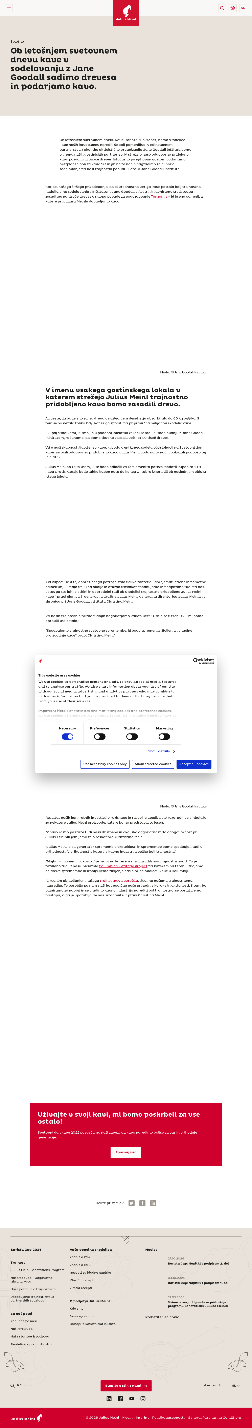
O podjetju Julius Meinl (90, 1301)
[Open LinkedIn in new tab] (109, 1398)
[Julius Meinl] (126, 13)
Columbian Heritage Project (123, 866)
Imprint (142, 1418)
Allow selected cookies (153, 764)
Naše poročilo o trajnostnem (33, 1289)
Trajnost (17, 1263)
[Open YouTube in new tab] (131, 1398)
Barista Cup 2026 (26, 1250)
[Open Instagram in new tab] (143, 1398)
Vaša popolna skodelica (91, 1250)
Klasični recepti (82, 1280)
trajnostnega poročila (119, 881)
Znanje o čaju (80, 1265)
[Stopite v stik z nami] (126, 1385)
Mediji (127, 1418)
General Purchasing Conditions (215, 1418)
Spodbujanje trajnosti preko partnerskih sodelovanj (32, 1299)
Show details (159, 752)
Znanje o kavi (80, 1257)
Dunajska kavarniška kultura (93, 1324)
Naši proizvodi (21, 1329)
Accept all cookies (194, 764)
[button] (222, 8)
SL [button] (243, 8)
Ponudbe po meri (23, 1321)
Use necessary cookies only (105, 764)
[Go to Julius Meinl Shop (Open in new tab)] (233, 8)
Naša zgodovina (82, 1316)
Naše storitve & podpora (29, 1336)
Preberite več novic (162, 1317)
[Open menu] (9, 8)
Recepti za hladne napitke (90, 1273)
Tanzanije (159, 197)
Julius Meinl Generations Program (37, 1270)
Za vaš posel (21, 1314)
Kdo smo (77, 1309)
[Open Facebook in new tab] (120, 1398)
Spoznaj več (125, 1152)
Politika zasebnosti (168, 1418)
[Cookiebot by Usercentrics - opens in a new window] (196, 661)
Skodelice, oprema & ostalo (31, 1344)
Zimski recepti (81, 1288)
